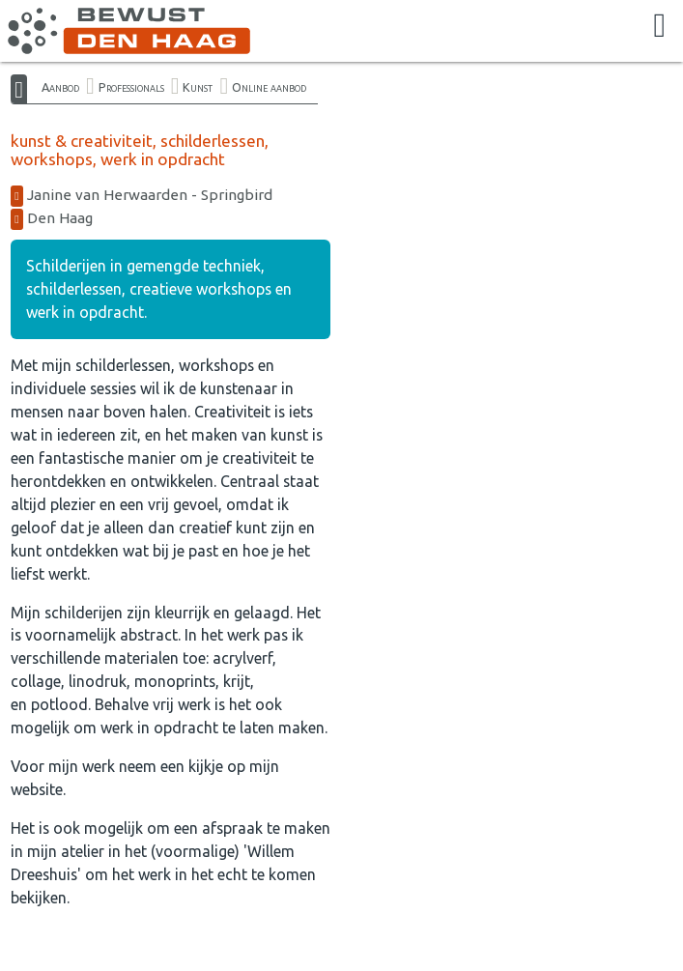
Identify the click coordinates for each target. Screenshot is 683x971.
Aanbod (60, 87)
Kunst (198, 87)
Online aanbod (269, 87)
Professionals (131, 87)
